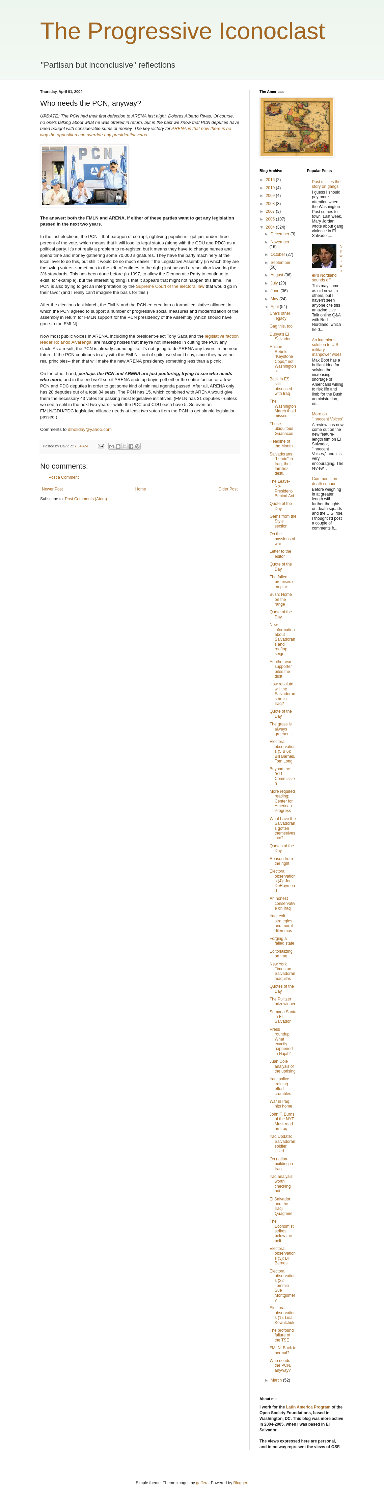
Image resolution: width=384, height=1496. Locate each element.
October (278, 254)
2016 (271, 179)
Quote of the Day (281, 506)
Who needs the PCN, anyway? (280, 1365)
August (277, 275)
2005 (271, 219)
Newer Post (52, 489)
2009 (271, 195)
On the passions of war (282, 539)
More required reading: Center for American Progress (282, 801)
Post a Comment (64, 477)
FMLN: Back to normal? (283, 1350)
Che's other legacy (280, 315)
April (275, 306)
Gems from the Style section (283, 521)
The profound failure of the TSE (282, 1335)
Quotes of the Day (282, 848)
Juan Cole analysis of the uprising (283, 1066)
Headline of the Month (281, 443)
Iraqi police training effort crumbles (280, 1086)
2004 (271, 227)
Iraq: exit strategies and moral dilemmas (281, 923)
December (281, 234)
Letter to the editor (280, 553)
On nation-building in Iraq (281, 1164)
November (280, 242)
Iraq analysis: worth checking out (282, 1183)
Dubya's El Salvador (280, 336)
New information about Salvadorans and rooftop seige (282, 639)
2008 (271, 203)
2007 (271, 211)
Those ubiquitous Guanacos (281, 428)
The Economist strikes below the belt (282, 1231)
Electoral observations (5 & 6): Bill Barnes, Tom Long (283, 751)
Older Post (228, 489)
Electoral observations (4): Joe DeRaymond (283, 881)
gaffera (202, 1483)
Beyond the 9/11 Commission (282, 776)
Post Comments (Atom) (86, 499)
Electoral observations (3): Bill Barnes (283, 1255)
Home (140, 489)
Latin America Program (308, 1407)
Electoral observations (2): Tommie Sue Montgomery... (283, 1285)
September (281, 262)
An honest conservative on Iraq (282, 903)
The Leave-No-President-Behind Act (282, 488)
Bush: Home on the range (281, 599)
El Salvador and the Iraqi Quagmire (281, 1206)
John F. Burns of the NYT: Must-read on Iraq (282, 1121)
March (277, 1380)
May (275, 299)
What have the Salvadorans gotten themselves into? (283, 828)
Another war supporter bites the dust (281, 669)
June (275, 290)
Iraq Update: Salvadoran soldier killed (282, 1143)
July (275, 283)
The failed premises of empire (283, 582)
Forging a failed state (282, 941)
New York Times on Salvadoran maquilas (282, 971)
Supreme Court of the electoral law (170, 286)
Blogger (240, 1483)
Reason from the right (281, 861)
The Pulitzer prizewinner (282, 1001)
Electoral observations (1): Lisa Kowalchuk (283, 1315)
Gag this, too (281, 326)
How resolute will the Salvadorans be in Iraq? (282, 694)
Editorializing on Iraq (281, 953)
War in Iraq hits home (281, 1104)
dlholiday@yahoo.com (90, 429)
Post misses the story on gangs (326, 184)
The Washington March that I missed (283, 408)
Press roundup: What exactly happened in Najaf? (281, 1041)
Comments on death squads (324, 481)
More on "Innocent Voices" (328, 416)
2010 (271, 187)
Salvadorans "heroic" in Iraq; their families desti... (281, 464)
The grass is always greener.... (281, 729)
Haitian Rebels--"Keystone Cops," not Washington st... (283, 358)
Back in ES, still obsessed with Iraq (281, 386)
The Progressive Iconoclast (182, 31)
